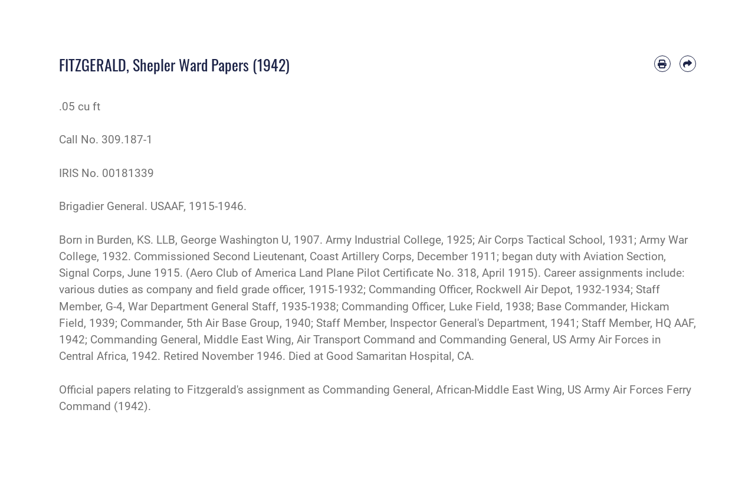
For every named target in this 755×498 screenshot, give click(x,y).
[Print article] (662, 63)
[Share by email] (688, 63)
